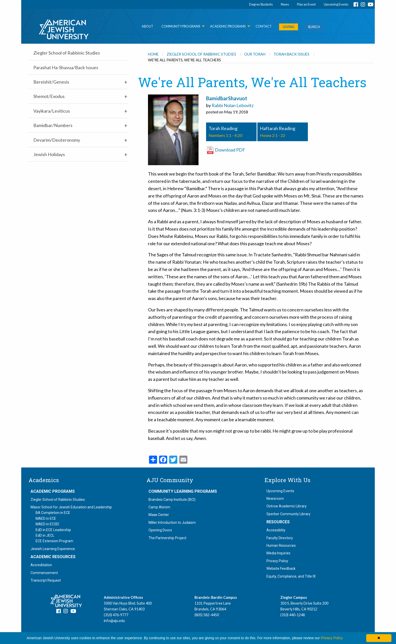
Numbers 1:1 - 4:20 (225, 135)
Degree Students (261, 4)
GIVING (288, 27)
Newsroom (275, 499)
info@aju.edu (114, 620)
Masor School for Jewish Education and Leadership (71, 507)
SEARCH (314, 27)
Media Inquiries (278, 553)
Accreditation (41, 565)
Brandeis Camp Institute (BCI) (171, 500)
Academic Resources (53, 557)
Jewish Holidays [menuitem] (49, 154)
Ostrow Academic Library (286, 506)
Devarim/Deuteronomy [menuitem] (56, 140)
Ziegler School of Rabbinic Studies (201, 54)
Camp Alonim (159, 507)
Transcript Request (46, 580)
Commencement (44, 573)
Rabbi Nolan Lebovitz (233, 105)
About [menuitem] (147, 26)
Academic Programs (53, 491)
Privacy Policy (277, 561)
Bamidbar (217, 98)
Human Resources (281, 545)
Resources (278, 522)
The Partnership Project (167, 538)
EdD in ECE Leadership (53, 530)
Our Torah (254, 54)
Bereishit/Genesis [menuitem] (51, 82)
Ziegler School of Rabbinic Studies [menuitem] (66, 53)
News (285, 4)
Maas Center (158, 515)
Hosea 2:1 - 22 (272, 135)
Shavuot (237, 98)
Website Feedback (280, 568)
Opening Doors (160, 530)
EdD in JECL (45, 535)
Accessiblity (275, 530)
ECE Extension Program (54, 541)
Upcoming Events (336, 4)
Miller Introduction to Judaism (172, 523)
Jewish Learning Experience (53, 549)
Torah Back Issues (291, 54)
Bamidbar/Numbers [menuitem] (52, 125)
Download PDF (225, 150)
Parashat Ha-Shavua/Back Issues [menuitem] (65, 67)
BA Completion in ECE (53, 513)
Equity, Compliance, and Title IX (291, 576)
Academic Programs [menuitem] (227, 26)
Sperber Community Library (288, 514)
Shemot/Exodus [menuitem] (49, 96)
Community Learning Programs (182, 491)
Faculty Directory (279, 538)
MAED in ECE (46, 518)
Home (153, 54)
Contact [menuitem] (264, 26)
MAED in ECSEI (47, 524)
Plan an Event (306, 4)
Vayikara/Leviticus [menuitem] (51, 111)
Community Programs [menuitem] (180, 26)
